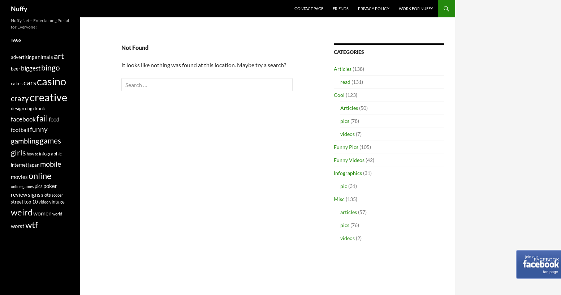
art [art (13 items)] (59, 56)
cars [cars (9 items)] (29, 83)
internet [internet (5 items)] (19, 165)
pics (344, 121)
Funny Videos (349, 160)
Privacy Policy (373, 8)
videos (347, 134)
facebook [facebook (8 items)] (23, 119)
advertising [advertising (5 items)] (22, 57)
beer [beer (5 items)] (15, 69)
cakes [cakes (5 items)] (17, 83)
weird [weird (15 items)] (22, 212)
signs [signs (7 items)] (34, 194)
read (345, 82)
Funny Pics (346, 147)
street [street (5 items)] (17, 202)
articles (348, 212)
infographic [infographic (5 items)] (50, 154)
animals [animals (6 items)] (44, 57)
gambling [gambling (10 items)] (25, 141)
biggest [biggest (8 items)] (30, 68)
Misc (339, 199)
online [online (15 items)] (40, 175)
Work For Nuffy (416, 8)
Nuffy (19, 9)
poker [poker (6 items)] (50, 186)
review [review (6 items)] (19, 195)
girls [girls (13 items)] (18, 152)
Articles (342, 69)
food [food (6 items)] (54, 119)
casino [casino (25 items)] (51, 81)
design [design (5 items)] (17, 108)
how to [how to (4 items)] (32, 153)
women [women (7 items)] (42, 213)
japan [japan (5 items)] (33, 165)
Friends (341, 8)
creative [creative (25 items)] (48, 97)
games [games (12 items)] (50, 140)
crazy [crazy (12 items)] (20, 98)
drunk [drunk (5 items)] (39, 108)
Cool (339, 95)
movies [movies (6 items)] (19, 177)
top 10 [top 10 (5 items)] (31, 202)
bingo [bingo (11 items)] (50, 67)
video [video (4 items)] (43, 202)
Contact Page (308, 8)
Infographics (348, 173)
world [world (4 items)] (57, 213)
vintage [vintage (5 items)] (57, 202)
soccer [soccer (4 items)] (57, 195)
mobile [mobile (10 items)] (50, 164)
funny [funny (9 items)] (39, 129)
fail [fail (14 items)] (42, 118)
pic (343, 186)
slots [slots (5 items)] (46, 195)
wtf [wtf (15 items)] (31, 224)
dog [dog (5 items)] (29, 108)
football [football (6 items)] (20, 130)
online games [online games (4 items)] (22, 186)
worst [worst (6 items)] (18, 226)
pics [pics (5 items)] (39, 186)
